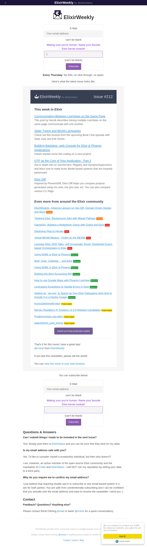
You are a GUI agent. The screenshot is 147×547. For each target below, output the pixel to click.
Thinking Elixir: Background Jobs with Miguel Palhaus (64, 218)
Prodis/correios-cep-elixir (48, 316)
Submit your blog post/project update (73, 331)
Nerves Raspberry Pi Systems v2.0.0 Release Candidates (67, 310)
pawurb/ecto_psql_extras (48, 323)
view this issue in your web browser (64, 363)
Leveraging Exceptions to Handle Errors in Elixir (61, 286)
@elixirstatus (71, 97)
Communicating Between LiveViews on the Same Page (69, 116)
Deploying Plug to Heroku (49, 231)
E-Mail (73, 28)
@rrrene (39, 348)
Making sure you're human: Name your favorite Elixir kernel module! (73, 46)
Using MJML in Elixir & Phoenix (52, 254)
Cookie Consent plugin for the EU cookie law (122, 541)
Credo (42, 467)
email (61, 511)
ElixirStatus (58, 443)
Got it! (122, 536)
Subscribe (73, 66)
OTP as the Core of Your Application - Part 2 (62, 160)
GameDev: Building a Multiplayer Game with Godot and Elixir (69, 224)
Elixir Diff (40, 179)
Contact (66, 540)
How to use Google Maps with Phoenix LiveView (62, 280)
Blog (82, 540)
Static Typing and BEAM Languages (57, 130)
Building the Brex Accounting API (53, 273)
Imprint (75, 540)
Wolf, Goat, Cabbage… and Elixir (53, 261)
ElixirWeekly (63, 2)
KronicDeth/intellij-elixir (47, 303)
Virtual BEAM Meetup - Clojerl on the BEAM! (59, 237)
